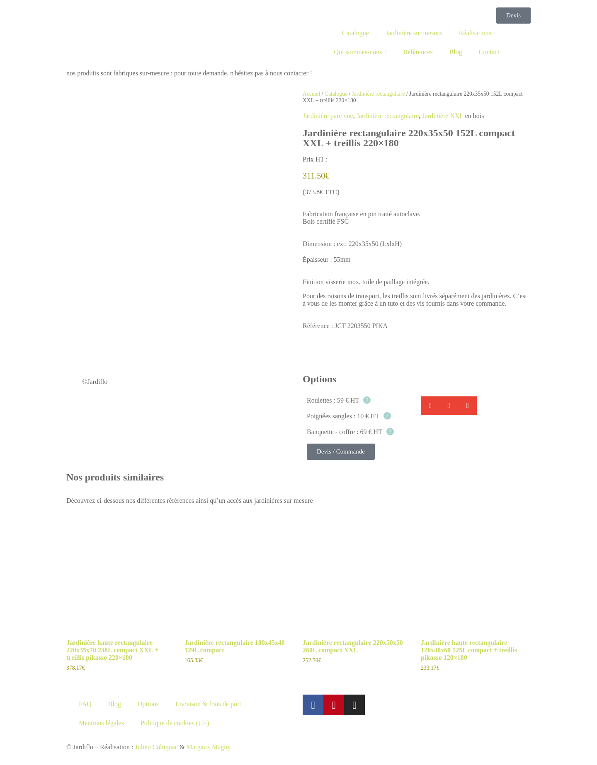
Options (148, 703)
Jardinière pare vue (328, 115)
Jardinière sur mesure (414, 32)
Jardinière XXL (442, 115)
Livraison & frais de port (208, 703)
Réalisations (475, 32)
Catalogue (355, 32)
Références (418, 52)
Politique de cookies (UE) (175, 722)
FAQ (85, 703)
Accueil (311, 94)
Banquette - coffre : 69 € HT (350, 431)
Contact (489, 52)
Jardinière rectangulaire (378, 94)
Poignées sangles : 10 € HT (349, 416)
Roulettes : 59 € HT (339, 400)
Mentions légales (101, 722)
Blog (455, 52)
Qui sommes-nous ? (360, 52)
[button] (430, 405)
